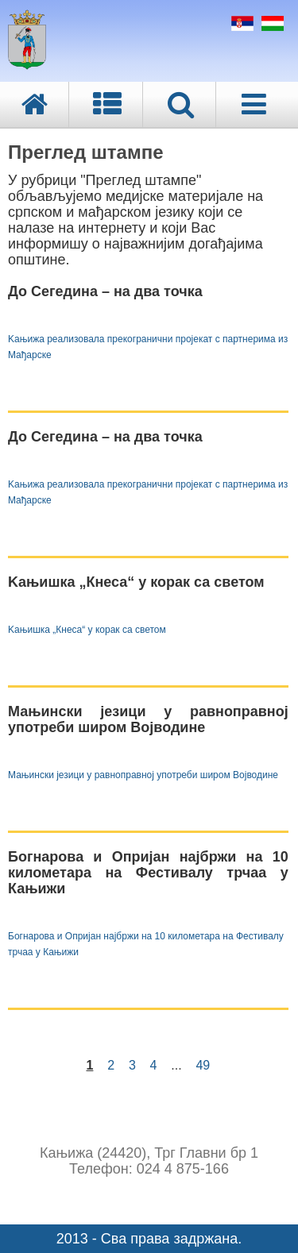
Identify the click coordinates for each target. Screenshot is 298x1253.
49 (202, 1065)
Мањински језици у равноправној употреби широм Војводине (143, 775)
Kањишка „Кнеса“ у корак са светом (87, 629)
